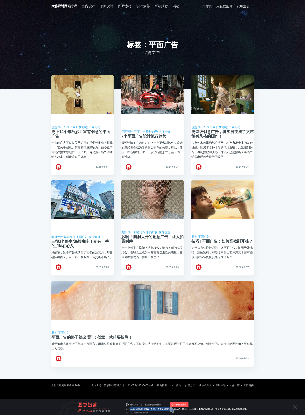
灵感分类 (190, 385)
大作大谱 (235, 385)
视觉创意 (164, 234)
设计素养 (143, 6)
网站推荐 (161, 6)
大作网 (207, 6)
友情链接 (249, 385)
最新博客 (162, 385)
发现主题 (243, 6)
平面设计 (107, 6)
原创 (194, 239)
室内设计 (88, 6)
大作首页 (176, 385)
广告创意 (82, 127)
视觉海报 (69, 239)
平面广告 (69, 127)
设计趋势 (152, 131)
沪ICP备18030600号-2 (140, 385)
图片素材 (125, 6)
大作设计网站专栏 (64, 6)
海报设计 (57, 239)
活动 (176, 6)
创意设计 (57, 127)
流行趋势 (164, 131)
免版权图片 (224, 6)
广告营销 (94, 127)
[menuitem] (88, 6)
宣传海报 (94, 239)
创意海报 (139, 234)
